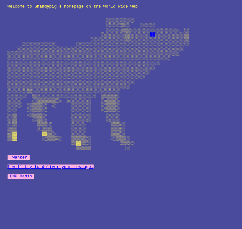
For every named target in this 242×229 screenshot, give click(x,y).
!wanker (19, 188)
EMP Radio (21, 211)
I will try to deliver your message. (51, 199)
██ (152, 41)
